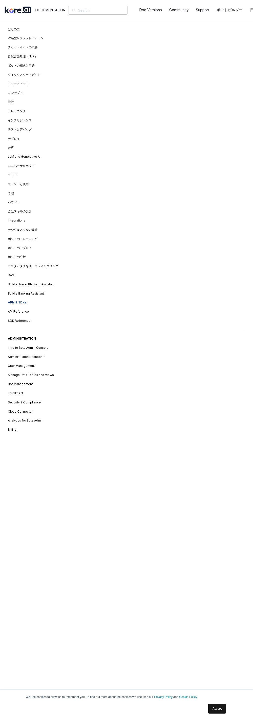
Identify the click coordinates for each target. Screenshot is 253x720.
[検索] (75, 10)
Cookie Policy (188, 697)
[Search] (106, 10)
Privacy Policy (163, 697)
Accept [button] (217, 708)
